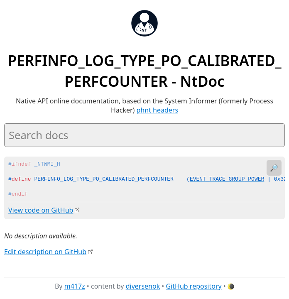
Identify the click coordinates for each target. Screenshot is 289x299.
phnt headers (158, 110)
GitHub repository (194, 286)
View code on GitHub (40, 210)
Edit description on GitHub (45, 251)
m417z (74, 286)
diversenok (143, 286)
